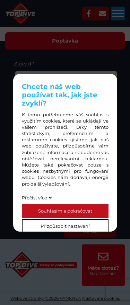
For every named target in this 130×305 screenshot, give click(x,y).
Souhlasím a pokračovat (65, 211)
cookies (51, 121)
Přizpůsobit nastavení (65, 226)
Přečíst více (34, 197)
